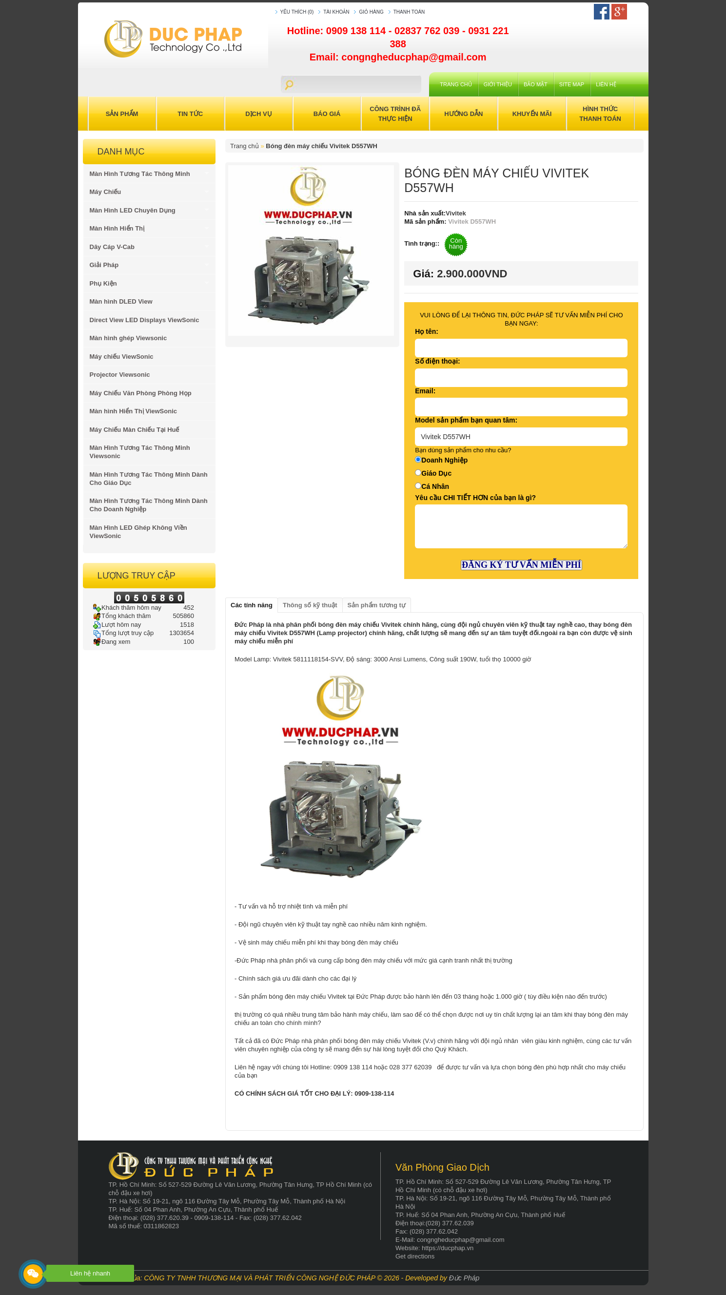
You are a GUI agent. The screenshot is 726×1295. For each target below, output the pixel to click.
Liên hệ (606, 84)
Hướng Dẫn (463, 113)
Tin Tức (190, 113)
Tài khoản (336, 12)
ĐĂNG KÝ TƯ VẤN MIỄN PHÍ (521, 565)
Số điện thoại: (437, 361)
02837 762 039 (428, 30)
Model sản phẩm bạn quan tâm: (466, 420)
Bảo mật (536, 84)
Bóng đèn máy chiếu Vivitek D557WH (321, 146)
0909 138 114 (357, 30)
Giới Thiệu (498, 84)
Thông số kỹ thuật (310, 605)
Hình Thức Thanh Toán (600, 113)
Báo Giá (327, 113)
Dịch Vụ (258, 113)
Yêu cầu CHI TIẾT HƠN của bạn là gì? (475, 498)
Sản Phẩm (122, 113)
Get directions (414, 1256)
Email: (425, 391)
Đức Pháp (464, 1278)
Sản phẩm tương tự (377, 605)
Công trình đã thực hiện (395, 113)
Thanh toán (409, 12)
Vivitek (456, 213)
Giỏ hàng (371, 12)
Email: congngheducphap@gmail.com (398, 57)
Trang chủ (455, 84)
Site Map (571, 84)
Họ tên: (426, 331)
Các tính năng (252, 605)
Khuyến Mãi (532, 113)
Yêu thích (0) (297, 12)
